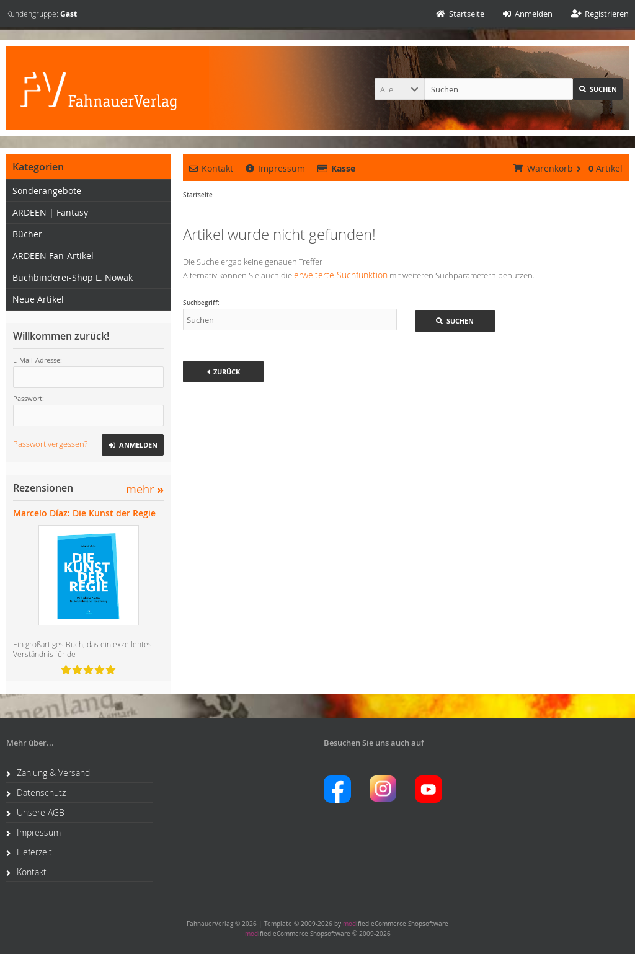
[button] (399, 89)
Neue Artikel (38, 299)
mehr (145, 489)
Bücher (27, 234)
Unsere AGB (35, 812)
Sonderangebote (46, 191)
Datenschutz (36, 792)
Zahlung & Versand (48, 773)
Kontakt (211, 168)
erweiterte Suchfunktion (341, 275)
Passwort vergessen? (50, 443)
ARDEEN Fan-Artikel (53, 256)
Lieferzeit (29, 852)
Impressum (275, 168)
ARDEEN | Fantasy (50, 212)
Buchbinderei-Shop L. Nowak (72, 277)
